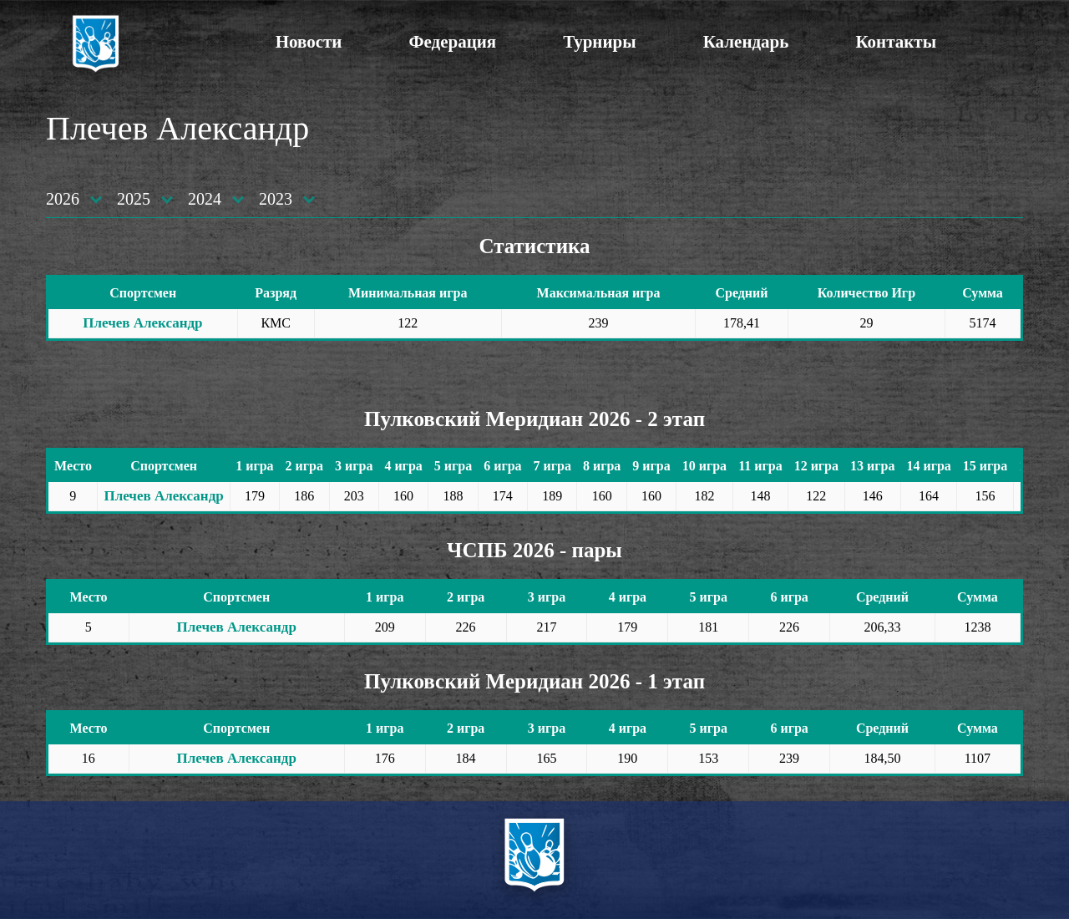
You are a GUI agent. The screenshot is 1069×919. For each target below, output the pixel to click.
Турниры (599, 42)
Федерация (452, 42)
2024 (204, 199)
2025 (133, 199)
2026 (62, 199)
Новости (309, 42)
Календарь (746, 42)
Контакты (895, 42)
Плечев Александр (142, 323)
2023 (275, 199)
